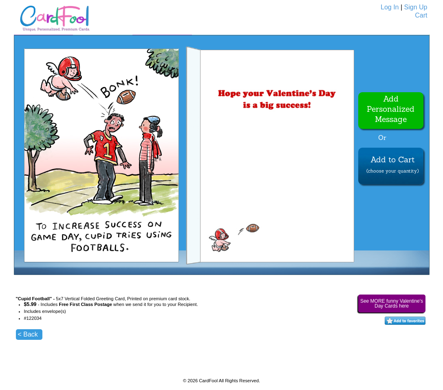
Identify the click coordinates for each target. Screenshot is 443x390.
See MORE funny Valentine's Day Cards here (391, 303)
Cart (421, 15)
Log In (390, 7)
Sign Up (416, 7)
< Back (28, 334)
